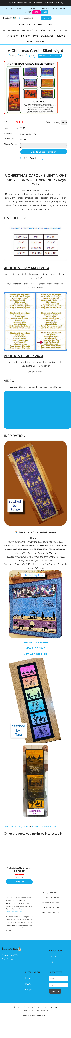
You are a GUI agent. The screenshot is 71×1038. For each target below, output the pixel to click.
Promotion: (8, 133)
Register (52, 956)
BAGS (35, 36)
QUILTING (60, 36)
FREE (26, 9)
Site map (54, 1007)
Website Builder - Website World (35, 1015)
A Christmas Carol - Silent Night (50, 56)
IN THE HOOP (12, 36)
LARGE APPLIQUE (60, 30)
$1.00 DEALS (24, 24)
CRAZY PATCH (47, 36)
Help (27, 978)
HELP (55, 9)
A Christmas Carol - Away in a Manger (19, 869)
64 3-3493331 (11, 955)
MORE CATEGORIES (35, 41)
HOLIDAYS (45, 30)
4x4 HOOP (25, 36)
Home (19, 9)
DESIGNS (10, 9)
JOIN (45, 12)
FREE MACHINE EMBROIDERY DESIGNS (20, 30)
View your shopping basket (16, 826)
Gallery (28, 989)
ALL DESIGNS (39, 24)
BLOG (62, 9)
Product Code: (10, 139)
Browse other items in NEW (44, 826)
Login (36, 12)
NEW (50, 24)
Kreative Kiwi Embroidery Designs (36, 1007)
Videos (28, 12)
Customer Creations (40, 9)
